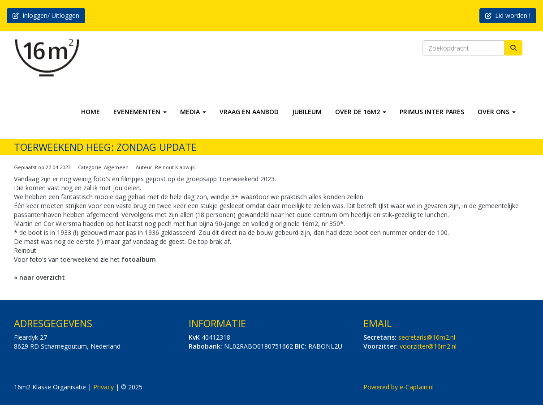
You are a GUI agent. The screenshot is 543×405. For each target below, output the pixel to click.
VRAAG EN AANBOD (249, 111)
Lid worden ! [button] (507, 15)
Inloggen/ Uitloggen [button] (46, 15)
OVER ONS (497, 111)
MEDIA (193, 111)
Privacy (103, 387)
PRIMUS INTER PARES (432, 111)
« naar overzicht (39, 277)
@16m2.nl (426, 337)
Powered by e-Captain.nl (398, 387)
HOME (90, 111)
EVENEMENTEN (140, 111)
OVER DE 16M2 (360, 111)
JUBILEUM (307, 111)
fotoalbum (138, 259)
